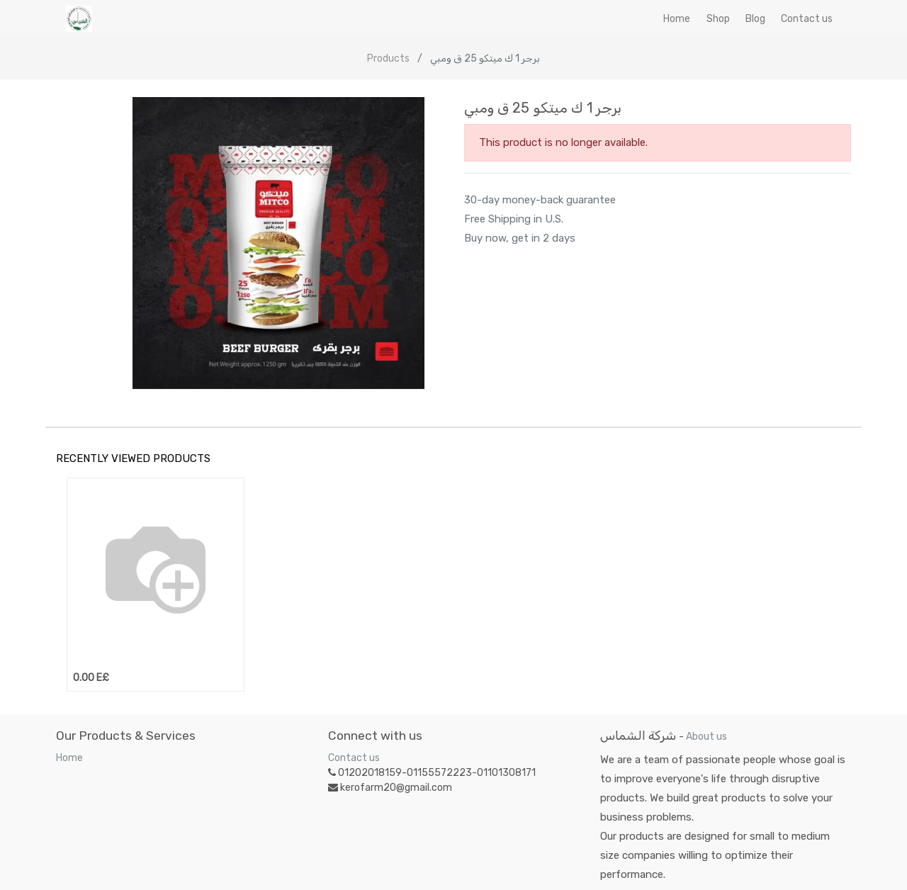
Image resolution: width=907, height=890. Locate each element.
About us (706, 737)
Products (388, 58)
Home (69, 758)
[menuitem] (676, 19)
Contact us (354, 758)
